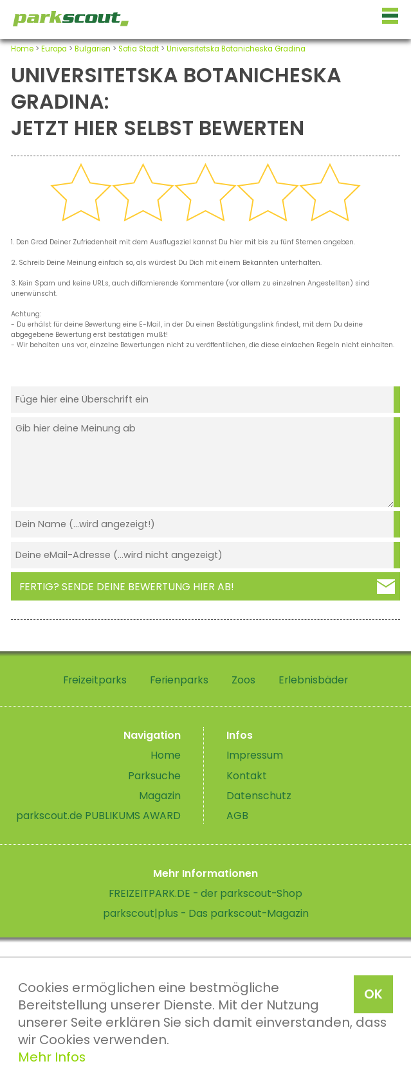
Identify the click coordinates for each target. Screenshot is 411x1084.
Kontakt (246, 775)
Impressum (254, 755)
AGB (237, 815)
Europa (54, 49)
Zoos (243, 680)
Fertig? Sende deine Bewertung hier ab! (126, 586)
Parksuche (154, 775)
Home (22, 49)
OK (373, 994)
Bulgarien (93, 49)
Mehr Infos (52, 1057)
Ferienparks (179, 680)
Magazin (160, 795)
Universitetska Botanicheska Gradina (236, 49)
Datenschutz (258, 795)
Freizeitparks (95, 680)
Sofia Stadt (138, 49)
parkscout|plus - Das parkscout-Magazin (206, 913)
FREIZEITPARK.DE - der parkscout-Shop (205, 893)
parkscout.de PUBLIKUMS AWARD (98, 815)
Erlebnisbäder (313, 680)
